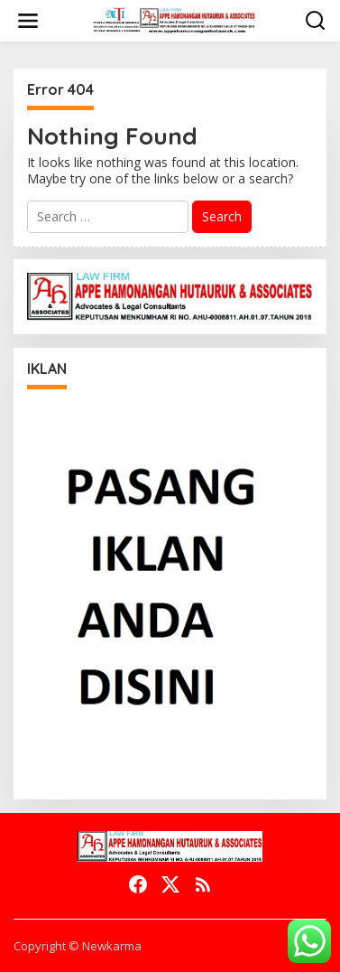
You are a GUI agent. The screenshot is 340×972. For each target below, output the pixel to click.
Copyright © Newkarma (78, 946)
